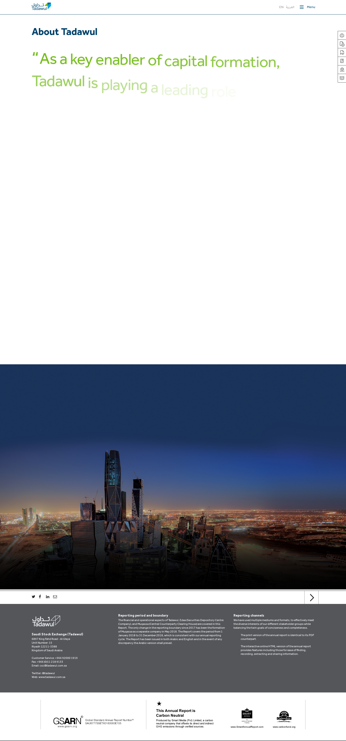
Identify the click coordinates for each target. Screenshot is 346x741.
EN (281, 7)
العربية (290, 7)
